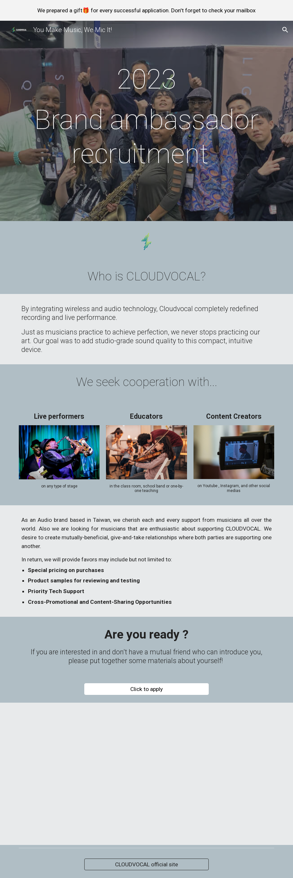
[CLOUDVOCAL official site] (146, 864)
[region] (146, 10)
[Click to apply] (146, 689)
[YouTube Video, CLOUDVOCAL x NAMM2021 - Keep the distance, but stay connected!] (146, 773)
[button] (285, 30)
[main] (146, 122)
